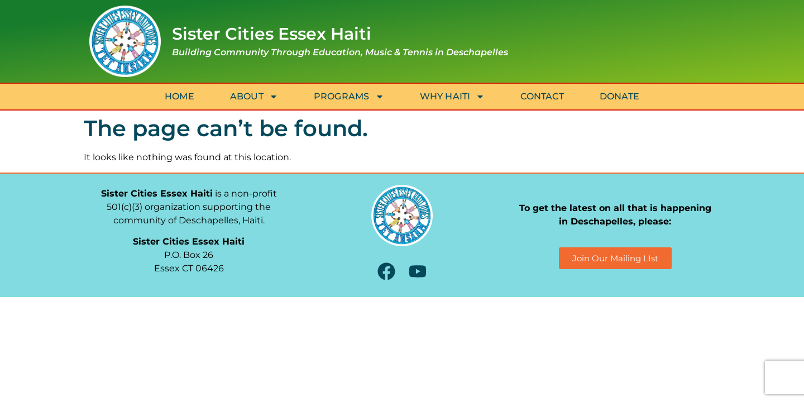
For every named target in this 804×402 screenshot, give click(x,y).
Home (179, 96)
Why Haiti (452, 97)
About (254, 97)
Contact (541, 96)
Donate (619, 96)
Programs (349, 97)
